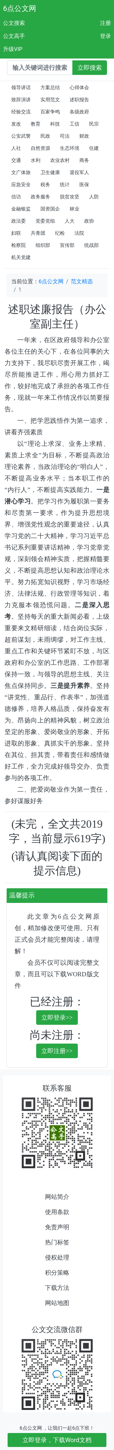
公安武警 (21, 136)
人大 (69, 221)
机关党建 (21, 257)
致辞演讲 (21, 100)
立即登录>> (57, 1017)
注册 (105, 23)
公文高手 (14, 36)
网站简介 (57, 1196)
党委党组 (45, 221)
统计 (65, 184)
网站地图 (57, 1303)
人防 (94, 197)
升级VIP (12, 49)
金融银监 (21, 209)
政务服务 (40, 197)
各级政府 (79, 112)
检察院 (18, 245)
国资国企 (50, 209)
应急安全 (21, 184)
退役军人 (79, 172)
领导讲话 (21, 87)
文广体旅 (21, 172)
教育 (35, 124)
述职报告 (79, 100)
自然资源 (40, 148)
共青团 (38, 233)
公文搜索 (14, 23)
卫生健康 (50, 172)
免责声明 (57, 1227)
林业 (74, 209)
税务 (45, 184)
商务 (84, 160)
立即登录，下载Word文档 (57, 1440)
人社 (16, 148)
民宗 (94, 124)
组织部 (43, 245)
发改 (16, 124)
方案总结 (50, 87)
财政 (84, 136)
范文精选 (82, 281)
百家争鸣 (50, 112)
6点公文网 (19, 8)
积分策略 (57, 1272)
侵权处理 (57, 1257)
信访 (16, 197)
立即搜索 (90, 67)
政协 (89, 221)
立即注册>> (57, 1051)
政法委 (18, 221)
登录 (105, 36)
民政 (45, 136)
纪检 (60, 233)
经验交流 (21, 112)
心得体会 (79, 87)
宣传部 (67, 245)
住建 (94, 148)
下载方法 (57, 1287)
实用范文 (50, 100)
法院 (79, 233)
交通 (16, 160)
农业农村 (60, 160)
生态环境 (69, 148)
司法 (65, 136)
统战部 (91, 245)
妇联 (16, 233)
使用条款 (57, 1212)
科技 (55, 124)
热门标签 (57, 1242)
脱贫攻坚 (69, 197)
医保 (84, 184)
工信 (74, 124)
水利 (35, 160)
